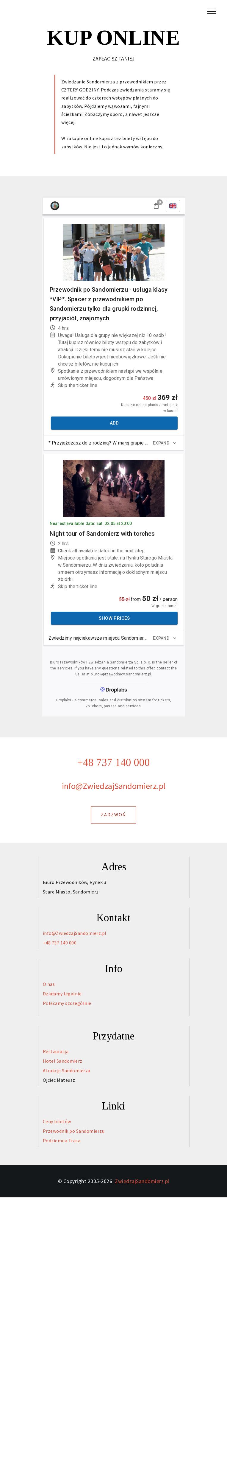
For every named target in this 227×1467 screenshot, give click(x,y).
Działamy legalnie (62, 1263)
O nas (49, 1254)
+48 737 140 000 (113, 1032)
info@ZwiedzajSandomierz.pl (113, 1055)
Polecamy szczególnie (67, 1273)
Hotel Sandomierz (62, 1331)
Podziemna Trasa (62, 1410)
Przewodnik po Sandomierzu (74, 1401)
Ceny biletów (57, 1391)
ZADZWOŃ (113, 1084)
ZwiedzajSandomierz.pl (142, 1451)
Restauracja (56, 1321)
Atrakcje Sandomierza (66, 1340)
